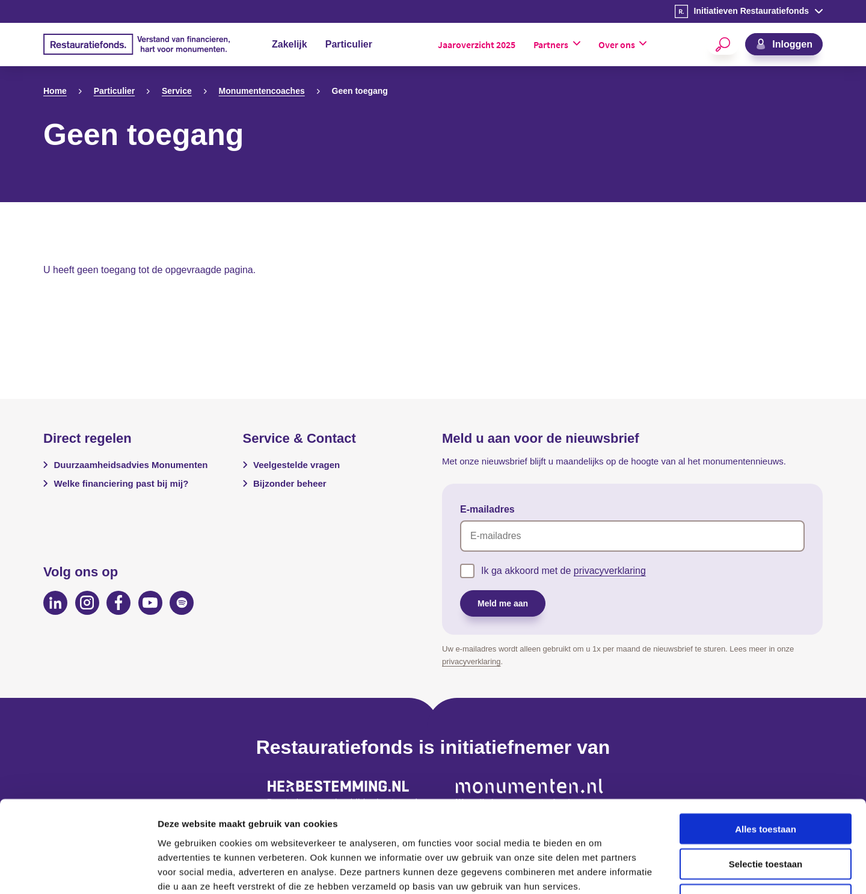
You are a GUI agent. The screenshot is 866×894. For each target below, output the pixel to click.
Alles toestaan (765, 746)
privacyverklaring (610, 571)
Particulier (348, 44)
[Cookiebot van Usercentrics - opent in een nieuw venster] (78, 871)
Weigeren (765, 817)
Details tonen (649, 870)
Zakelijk (289, 44)
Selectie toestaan (766, 782)
